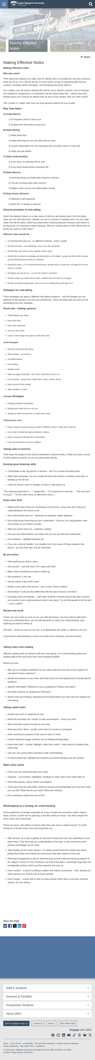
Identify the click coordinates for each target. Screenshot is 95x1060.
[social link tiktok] (74, 1035)
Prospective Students (20, 1005)
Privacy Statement (10, 1046)
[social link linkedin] (63, 1035)
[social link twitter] (90, 1035)
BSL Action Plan (27, 1046)
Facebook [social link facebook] (10, 926)
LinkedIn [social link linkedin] (19, 926)
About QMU (13, 1013)
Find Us (51, 1023)
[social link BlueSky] (84, 1035)
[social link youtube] (68, 1035)
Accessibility (28, 1043)
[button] (4, 4)
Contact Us (37, 1023)
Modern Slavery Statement (68, 1043)
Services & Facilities (19, 996)
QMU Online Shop (67, 1023)
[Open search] (91, 4)
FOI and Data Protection (45, 1043)
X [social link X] (14, 926)
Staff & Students (16, 988)
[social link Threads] (79, 1035)
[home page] (26, 4)
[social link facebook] (53, 1035)
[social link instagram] (58, 1035)
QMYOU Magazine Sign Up (16, 1023)
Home (5, 1043)
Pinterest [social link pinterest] (23, 926)
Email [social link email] (5, 926)
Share (87, 57)
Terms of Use (15, 1043)
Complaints (40, 1046)
